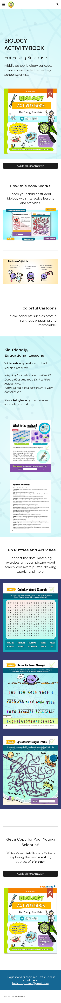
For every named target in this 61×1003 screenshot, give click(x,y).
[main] (30, 57)
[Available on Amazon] (30, 166)
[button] (4, 4)
